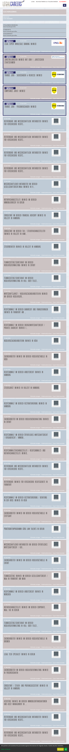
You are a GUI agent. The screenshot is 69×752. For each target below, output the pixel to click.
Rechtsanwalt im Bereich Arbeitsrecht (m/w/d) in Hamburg (23, 373)
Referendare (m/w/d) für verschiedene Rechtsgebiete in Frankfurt (26, 483)
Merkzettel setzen (46, 51)
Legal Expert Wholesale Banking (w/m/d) (21, 44)
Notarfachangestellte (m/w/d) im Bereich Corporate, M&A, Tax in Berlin (24, 609)
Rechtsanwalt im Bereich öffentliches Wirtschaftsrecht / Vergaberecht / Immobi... (26, 436)
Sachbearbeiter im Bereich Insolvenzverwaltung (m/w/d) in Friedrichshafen (26, 671)
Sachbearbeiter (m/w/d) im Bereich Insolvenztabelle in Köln (25, 358)
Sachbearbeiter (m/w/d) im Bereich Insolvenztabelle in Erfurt (25, 562)
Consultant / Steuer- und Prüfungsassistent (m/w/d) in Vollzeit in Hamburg (26, 687)
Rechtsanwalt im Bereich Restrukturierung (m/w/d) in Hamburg (25, 405)
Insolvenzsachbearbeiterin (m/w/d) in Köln (21, 341)
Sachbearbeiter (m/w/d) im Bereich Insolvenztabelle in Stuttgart (25, 515)
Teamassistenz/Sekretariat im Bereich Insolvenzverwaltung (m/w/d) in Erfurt (19, 264)
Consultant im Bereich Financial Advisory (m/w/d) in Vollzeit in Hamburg (25, 217)
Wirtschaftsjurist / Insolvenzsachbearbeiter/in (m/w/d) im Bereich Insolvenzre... (26, 295)
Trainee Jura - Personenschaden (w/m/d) (20, 106)
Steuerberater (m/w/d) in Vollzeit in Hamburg (22, 247)
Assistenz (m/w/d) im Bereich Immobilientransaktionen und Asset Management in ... (25, 703)
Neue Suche (6, 17)
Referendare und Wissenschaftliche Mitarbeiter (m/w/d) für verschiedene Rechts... (26, 123)
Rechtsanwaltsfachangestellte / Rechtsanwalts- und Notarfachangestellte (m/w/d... (24, 452)
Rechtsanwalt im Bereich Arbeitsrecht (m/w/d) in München (23, 593)
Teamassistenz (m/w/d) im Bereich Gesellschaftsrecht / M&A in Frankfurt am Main (26, 577)
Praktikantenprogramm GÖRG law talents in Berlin (24, 529)
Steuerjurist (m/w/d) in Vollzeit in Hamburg (21, 388)
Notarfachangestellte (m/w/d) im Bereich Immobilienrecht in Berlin (20, 201)
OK (66, 749)
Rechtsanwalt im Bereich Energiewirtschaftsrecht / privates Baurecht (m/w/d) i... (24, 326)
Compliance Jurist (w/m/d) (15, 91)
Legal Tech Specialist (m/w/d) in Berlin (19, 654)
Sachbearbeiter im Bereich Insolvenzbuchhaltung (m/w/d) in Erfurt (26, 421)
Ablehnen (60, 749)
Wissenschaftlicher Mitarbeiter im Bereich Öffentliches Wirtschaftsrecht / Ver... (25, 546)
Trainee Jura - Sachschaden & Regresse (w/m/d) (23, 75)
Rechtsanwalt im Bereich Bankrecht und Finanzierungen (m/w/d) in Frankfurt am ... (26, 311)
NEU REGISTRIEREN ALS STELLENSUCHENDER (47, 1)
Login (32, 1)
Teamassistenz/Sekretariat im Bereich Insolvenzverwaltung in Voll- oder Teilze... (21, 279)
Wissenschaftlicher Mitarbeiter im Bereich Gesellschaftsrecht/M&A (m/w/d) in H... (20, 185)
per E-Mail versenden (59, 51)
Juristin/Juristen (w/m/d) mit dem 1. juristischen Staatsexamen (24, 61)
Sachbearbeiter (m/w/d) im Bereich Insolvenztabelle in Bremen (25, 640)
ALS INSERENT (62, 1)
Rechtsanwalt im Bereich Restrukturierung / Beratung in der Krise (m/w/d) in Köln (25, 499)
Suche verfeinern (8, 18)
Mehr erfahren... (6, 749)
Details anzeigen (35, 51)
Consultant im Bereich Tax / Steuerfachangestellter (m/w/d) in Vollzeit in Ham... (24, 232)
